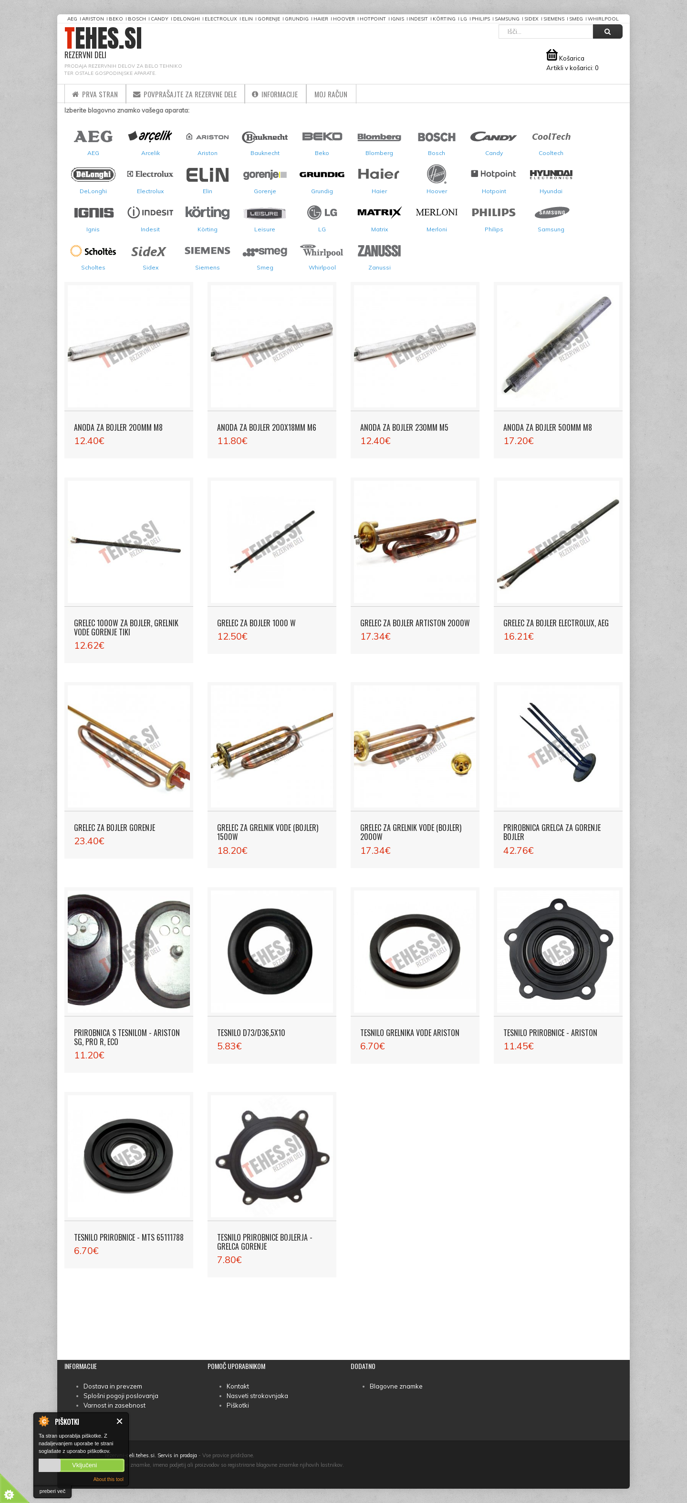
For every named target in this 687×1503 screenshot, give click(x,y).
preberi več (52, 1491)
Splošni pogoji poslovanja (120, 1395)
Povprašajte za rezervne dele (192, 93)
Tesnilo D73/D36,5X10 (251, 1032)
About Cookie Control (43, 1421)
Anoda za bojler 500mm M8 (547, 427)
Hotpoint (373, 19)
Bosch (137, 19)
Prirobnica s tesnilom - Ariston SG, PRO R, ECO (127, 1037)
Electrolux (221, 19)
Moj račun (348, 93)
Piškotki (238, 1405)
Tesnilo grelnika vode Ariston (409, 1032)
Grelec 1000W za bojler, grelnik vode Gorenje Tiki (126, 627)
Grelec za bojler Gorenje (114, 827)
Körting (444, 19)
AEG (72, 19)
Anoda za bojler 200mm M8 (118, 427)
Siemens (553, 19)
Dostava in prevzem (112, 1386)
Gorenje (269, 19)
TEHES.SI (103, 43)
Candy (159, 19)
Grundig (297, 19)
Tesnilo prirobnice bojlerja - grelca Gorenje (264, 1242)
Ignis (397, 19)
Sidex (531, 19)
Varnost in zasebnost (114, 1405)
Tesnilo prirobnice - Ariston (550, 1032)
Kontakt (238, 1386)
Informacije (287, 93)
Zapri (120, 1421)
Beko (116, 19)
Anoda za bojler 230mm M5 (404, 427)
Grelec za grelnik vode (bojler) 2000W (410, 832)
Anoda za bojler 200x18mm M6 (266, 427)
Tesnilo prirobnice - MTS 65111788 (129, 1237)
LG (463, 19)
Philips (481, 19)
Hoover (344, 19)
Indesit (418, 19)
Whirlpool (603, 19)
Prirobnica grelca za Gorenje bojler (552, 832)
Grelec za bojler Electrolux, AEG (556, 623)
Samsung (507, 19)
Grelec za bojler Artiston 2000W (415, 623)
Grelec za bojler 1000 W (256, 623)
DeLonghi (186, 19)
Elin (247, 19)
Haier (320, 19)
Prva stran (97, 93)
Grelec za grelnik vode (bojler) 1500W (267, 832)
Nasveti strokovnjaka (257, 1395)
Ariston (93, 19)
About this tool (109, 1479)
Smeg (576, 19)
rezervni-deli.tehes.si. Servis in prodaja (151, 1455)
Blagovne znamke (396, 1386)
